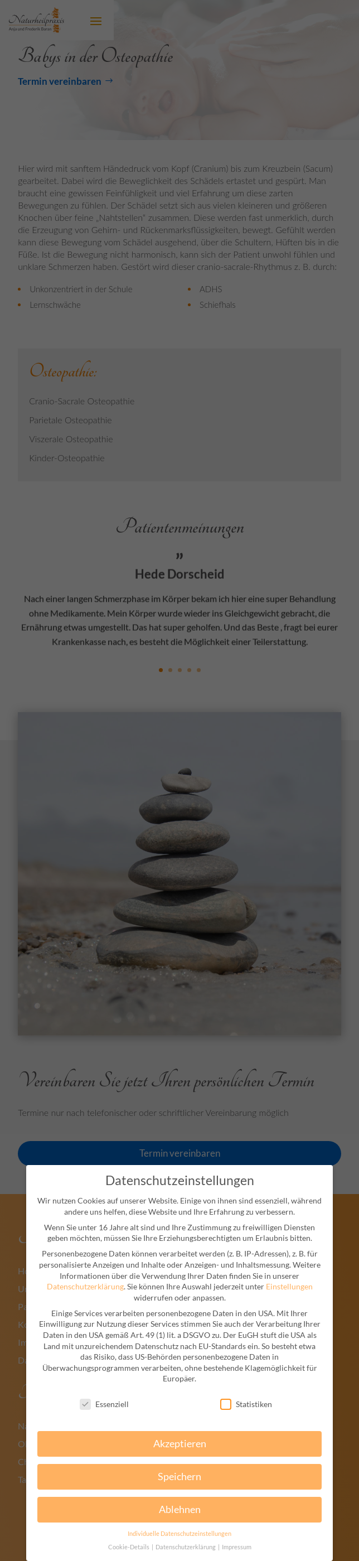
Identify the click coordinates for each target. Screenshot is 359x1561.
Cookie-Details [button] (129, 1547)
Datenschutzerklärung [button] (186, 1547)
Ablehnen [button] (180, 1509)
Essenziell (104, 1404)
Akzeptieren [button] (179, 1443)
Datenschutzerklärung (85, 1286)
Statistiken (246, 1404)
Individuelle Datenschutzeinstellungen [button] (179, 1533)
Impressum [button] (236, 1547)
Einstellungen (289, 1286)
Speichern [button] (179, 1476)
